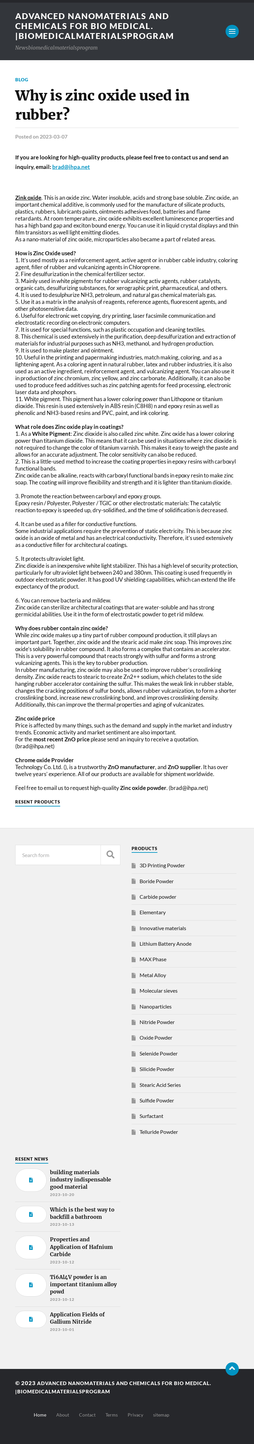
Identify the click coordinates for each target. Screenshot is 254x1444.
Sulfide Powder (157, 1100)
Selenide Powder (159, 1053)
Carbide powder (158, 896)
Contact (87, 1415)
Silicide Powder (157, 1069)
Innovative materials (163, 928)
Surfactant (151, 1116)
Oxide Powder (156, 1037)
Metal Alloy (153, 975)
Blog (21, 79)
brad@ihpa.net (71, 166)
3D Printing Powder (162, 865)
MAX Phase (153, 959)
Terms (112, 1415)
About (62, 1415)
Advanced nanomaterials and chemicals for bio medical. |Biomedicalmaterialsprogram (98, 26)
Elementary (153, 912)
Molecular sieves (159, 990)
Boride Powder (157, 881)
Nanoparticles (156, 1006)
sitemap (161, 1415)
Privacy (135, 1415)
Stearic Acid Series (160, 1085)
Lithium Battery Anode (165, 943)
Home (40, 1415)
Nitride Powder (157, 1022)
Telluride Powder (159, 1132)
